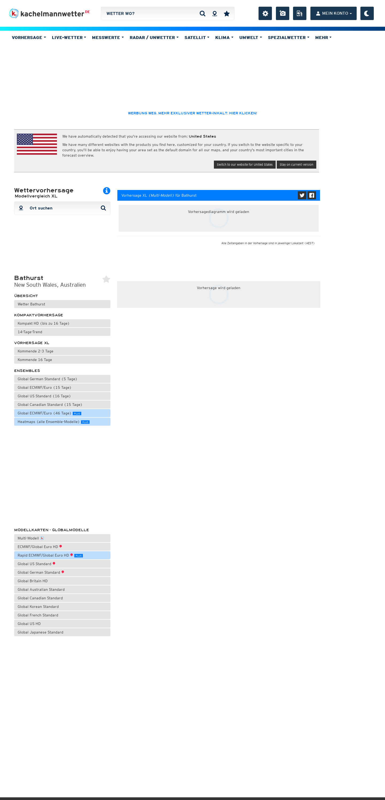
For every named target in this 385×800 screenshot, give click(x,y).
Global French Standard (38, 615)
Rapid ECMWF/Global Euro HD (50, 555)
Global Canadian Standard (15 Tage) (50, 404)
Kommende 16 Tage (35, 360)
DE (87, 12)
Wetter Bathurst (31, 304)
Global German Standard (41, 572)
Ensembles (27, 371)
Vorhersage (29, 37)
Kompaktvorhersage (38, 315)
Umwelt (250, 37)
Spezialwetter (288, 37)
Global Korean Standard (38, 606)
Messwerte (108, 37)
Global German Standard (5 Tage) (48, 379)
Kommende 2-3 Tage (35, 351)
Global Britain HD (33, 581)
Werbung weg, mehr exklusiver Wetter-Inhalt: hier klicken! (192, 113)
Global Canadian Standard (40, 598)
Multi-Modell (31, 537)
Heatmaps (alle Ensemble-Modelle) (54, 422)
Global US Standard (37, 564)
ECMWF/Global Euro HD (40, 547)
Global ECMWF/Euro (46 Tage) (49, 413)
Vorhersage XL (31, 343)
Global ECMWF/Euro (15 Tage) (45, 387)
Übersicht (26, 296)
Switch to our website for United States (245, 164)
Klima (224, 37)
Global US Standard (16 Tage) (44, 396)
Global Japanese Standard (40, 632)
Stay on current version (296, 164)
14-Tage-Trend (30, 332)
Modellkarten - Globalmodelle (51, 530)
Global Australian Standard (41, 589)
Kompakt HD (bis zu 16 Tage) (44, 323)
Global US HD (29, 624)
